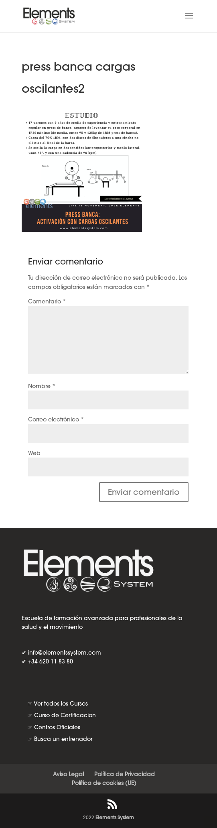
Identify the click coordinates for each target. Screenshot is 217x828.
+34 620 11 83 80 (50, 661)
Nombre (41, 386)
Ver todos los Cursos (61, 703)
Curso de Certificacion (65, 715)
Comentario (47, 301)
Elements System (114, 817)
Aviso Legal (68, 774)
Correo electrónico (56, 419)
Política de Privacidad (124, 774)
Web (34, 453)
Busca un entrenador (63, 739)
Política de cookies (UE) (104, 783)
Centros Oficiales (57, 727)
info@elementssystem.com (64, 652)
